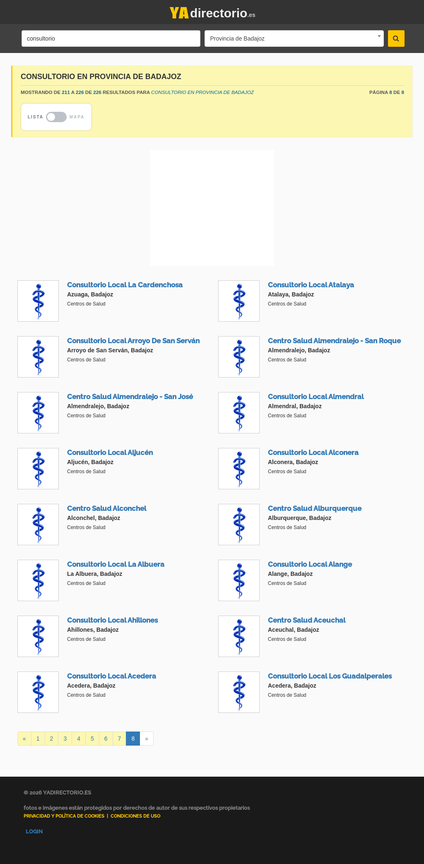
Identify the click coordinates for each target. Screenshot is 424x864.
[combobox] (294, 38)
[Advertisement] (212, 208)
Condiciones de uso (135, 816)
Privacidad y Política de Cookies (64, 816)
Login (34, 831)
